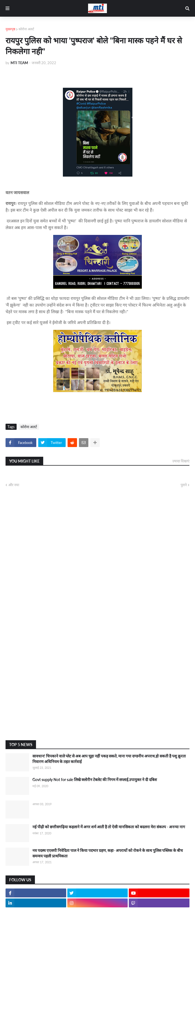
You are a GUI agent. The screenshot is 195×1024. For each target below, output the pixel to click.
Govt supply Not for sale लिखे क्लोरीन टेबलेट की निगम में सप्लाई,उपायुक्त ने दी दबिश (94, 779)
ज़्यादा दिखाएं (180, 461)
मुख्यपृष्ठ (10, 29)
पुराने (184, 485)
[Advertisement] (97, 692)
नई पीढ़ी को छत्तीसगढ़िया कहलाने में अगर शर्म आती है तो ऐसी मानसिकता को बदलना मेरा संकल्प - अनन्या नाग (108, 826)
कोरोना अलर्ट (26, 29)
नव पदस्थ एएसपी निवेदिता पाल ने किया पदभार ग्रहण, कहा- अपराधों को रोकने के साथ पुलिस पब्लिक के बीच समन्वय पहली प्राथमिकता (107, 853)
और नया (13, 485)
